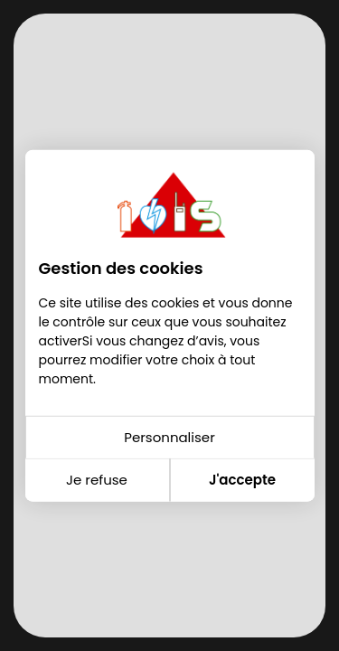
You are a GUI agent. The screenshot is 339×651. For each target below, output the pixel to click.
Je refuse (96, 479)
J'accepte (242, 479)
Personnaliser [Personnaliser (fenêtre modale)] (169, 436)
